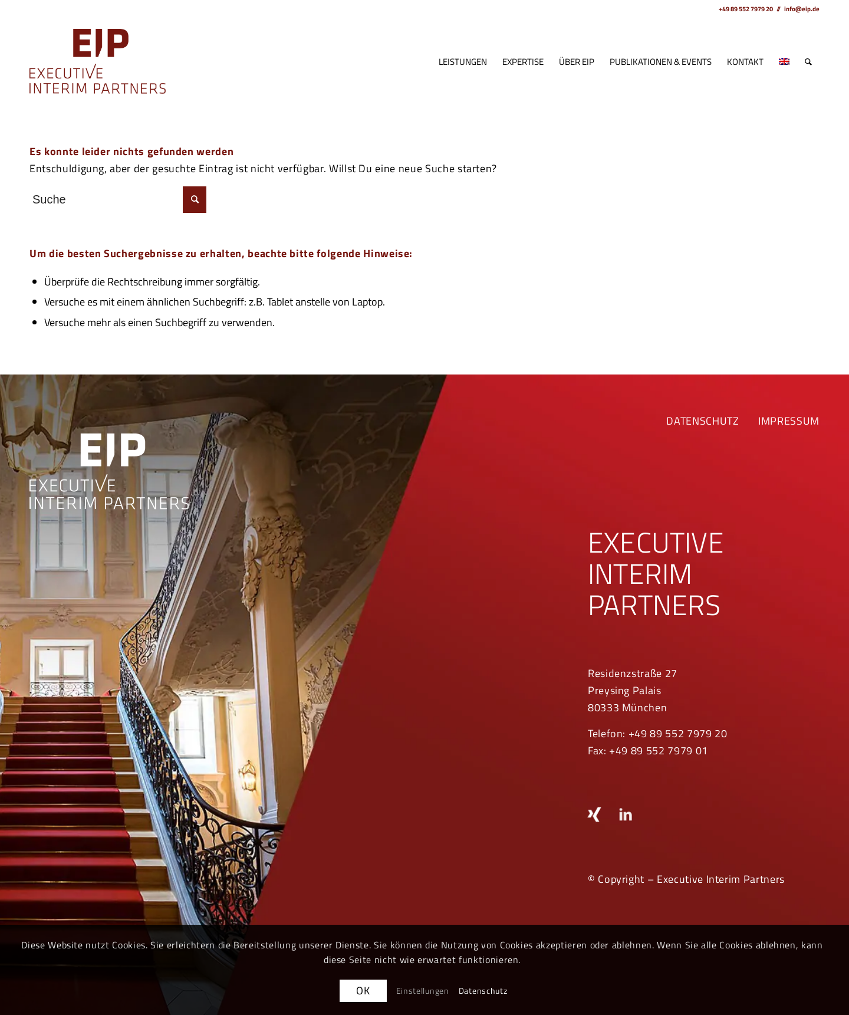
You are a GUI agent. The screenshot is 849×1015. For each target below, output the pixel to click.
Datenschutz (483, 990)
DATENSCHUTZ (702, 421)
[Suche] (808, 62)
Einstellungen (422, 990)
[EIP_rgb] (97, 62)
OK (363, 990)
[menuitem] (463, 62)
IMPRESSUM (789, 421)
